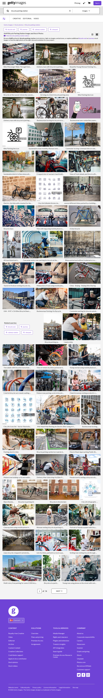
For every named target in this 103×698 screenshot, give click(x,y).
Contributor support (15, 655)
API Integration (58, 648)
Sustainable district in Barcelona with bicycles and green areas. (26, 174)
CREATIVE (17, 18)
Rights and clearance (60, 637)
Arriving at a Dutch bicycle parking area (54, 95)
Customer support (83, 669)
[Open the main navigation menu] (4, 3)
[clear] (71, 11)
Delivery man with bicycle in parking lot (51, 67)
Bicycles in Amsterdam (58, 502)
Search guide (57, 651)
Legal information (65, 687)
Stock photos (13, 662)
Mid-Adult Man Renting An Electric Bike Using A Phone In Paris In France (63, 426)
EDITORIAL (27, 18)
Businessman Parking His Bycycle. (49, 311)
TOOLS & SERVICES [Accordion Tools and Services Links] (60, 628)
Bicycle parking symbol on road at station (51, 452)
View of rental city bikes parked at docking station (55, 368)
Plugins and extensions (61, 641)
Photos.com (81, 662)
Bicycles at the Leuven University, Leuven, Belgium (21, 95)
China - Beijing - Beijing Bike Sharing (83, 286)
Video (10, 637)
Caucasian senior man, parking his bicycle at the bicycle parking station (48, 260)
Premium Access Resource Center (62, 656)
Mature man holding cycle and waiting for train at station (24, 477)
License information (50, 687)
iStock (79, 655)
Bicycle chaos (8, 229)
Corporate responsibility (86, 637)
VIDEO (36, 18)
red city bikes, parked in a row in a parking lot (53, 553)
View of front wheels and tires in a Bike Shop (85, 174)
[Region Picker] (16, 620)
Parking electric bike (11, 452)
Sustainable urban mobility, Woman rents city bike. (47, 148)
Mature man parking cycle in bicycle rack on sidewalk (56, 393)
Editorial (11, 641)
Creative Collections (15, 651)
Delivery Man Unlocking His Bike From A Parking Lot (56, 477)
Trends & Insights (59, 644)
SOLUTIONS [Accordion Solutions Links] (36, 628)
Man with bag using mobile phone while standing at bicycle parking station (63, 229)
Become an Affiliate (84, 666)
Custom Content (14, 648)
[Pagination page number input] (39, 591)
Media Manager (59, 633)
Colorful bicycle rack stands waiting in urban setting (22, 393)
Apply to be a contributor (17, 659)
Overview (34, 633)
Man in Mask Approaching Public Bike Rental (86, 452)
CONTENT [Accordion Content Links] (12, 628)
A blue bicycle (75, 229)
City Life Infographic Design (91, 502)
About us (80, 633)
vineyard (54, 29)
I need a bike (68, 342)
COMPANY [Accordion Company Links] (81, 628)
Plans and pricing (37, 637)
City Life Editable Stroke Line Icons (50, 203)
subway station (39, 29)
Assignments (35, 644)
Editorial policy (25, 687)
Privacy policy (37, 687)
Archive (11, 644)
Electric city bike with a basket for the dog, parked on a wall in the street (29, 203)
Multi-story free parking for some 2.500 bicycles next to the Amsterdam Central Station (35, 583)
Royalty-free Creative (16, 633)
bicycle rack (10, 29)
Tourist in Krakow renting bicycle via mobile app (21, 286)
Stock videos (13, 666)
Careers (80, 641)
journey (23, 29)
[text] (39, 11)
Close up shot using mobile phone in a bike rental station (23, 527)
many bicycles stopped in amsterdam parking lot (21, 553)
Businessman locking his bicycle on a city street (54, 120)
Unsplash (80, 659)
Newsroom (81, 644)
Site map (76, 687)
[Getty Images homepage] (17, 3)
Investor (80, 648)
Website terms (13, 687)
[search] (8, 11)
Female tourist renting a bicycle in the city (84, 477)
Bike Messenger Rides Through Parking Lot (19, 67)
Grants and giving (83, 651)
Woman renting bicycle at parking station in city (54, 527)
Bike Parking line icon (85, 95)
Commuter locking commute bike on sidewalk (82, 148)
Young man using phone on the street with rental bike (81, 583)
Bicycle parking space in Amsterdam (58, 342)
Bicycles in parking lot (26, 502)
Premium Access (37, 641)
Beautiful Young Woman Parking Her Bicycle (86, 67)
